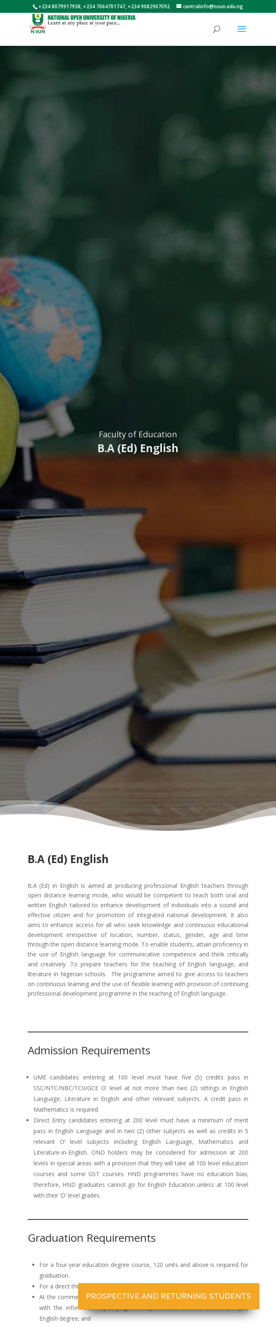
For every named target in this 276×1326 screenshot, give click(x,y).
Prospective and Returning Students (168, 1296)
